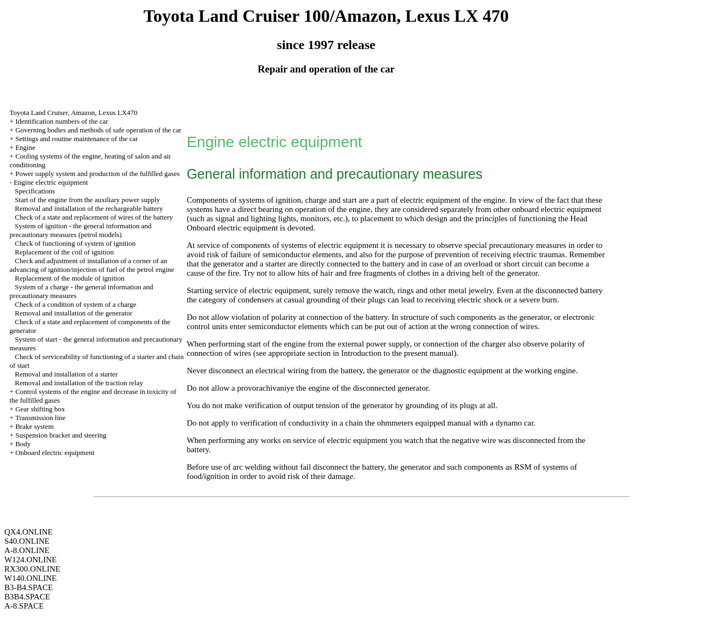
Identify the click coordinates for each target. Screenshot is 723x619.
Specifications (35, 191)
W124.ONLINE (30, 559)
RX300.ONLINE (32, 569)
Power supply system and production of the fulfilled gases (97, 173)
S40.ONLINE (27, 541)
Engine (25, 147)
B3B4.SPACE (27, 596)
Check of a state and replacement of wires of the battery (94, 217)
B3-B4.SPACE (28, 587)
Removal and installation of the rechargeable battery (89, 208)
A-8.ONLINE (27, 550)
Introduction (361, 353)
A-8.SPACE (24, 606)
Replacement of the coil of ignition (64, 252)
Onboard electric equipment (54, 452)
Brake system (34, 426)
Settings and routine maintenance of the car (76, 139)
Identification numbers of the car (61, 121)
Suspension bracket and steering (60, 435)
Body (22, 444)
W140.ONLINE (30, 578)
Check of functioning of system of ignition (75, 243)
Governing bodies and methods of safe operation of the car (98, 130)
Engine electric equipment (51, 182)
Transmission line (40, 418)
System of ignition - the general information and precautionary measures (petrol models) (81, 230)
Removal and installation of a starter (66, 374)
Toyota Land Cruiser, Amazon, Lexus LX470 (74, 112)
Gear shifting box (40, 409)
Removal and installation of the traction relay (79, 383)
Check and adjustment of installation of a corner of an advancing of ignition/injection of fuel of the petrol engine (92, 265)
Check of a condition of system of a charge (75, 304)
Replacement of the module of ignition (69, 278)
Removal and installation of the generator (73, 313)
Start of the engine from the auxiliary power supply (87, 200)
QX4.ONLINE (28, 531)
